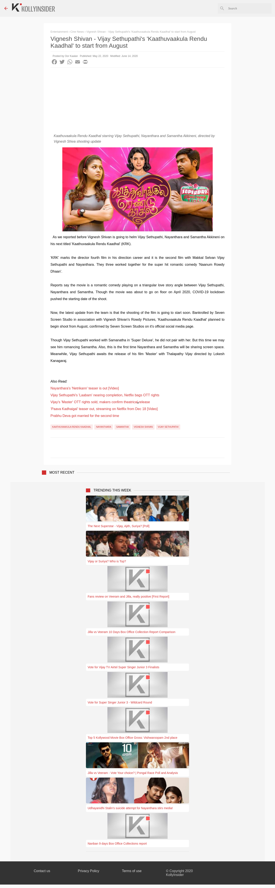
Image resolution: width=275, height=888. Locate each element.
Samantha (122, 427)
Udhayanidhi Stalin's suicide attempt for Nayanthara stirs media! (130, 808)
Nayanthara (103, 427)
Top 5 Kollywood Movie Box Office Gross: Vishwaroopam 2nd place (132, 737)
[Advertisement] (137, 100)
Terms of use (132, 871)
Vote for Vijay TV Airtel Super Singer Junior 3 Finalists (123, 667)
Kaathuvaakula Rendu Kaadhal (71, 427)
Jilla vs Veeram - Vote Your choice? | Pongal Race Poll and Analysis (133, 773)
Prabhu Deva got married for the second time (84, 416)
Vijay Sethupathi (168, 427)
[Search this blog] (249, 8)
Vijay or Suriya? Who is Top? (107, 561)
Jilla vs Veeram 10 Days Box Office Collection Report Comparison (131, 632)
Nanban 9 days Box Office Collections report (117, 843)
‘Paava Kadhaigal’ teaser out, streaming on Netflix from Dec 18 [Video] (104, 409)
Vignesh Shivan (143, 427)
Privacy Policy (88, 871)
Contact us (42, 871)
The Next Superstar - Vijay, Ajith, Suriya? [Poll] (118, 526)
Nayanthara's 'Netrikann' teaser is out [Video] (84, 388)
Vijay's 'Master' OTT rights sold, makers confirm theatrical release (100, 402)
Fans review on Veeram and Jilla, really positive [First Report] (128, 596)
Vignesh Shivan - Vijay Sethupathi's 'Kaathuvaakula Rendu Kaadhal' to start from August (141, 31)
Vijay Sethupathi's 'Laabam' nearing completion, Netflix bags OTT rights (104, 395)
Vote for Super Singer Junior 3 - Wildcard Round (120, 702)
